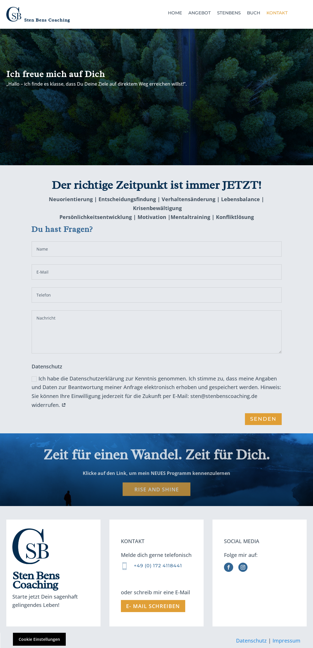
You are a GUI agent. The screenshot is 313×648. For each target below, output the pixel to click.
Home (175, 13)
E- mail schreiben (153, 605)
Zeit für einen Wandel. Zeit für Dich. (156, 458)
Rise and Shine (156, 492)
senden (263, 419)
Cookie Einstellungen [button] (39, 639)
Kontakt (277, 13)
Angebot (199, 13)
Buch (253, 13)
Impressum (286, 640)
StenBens (229, 13)
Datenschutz (251, 640)
